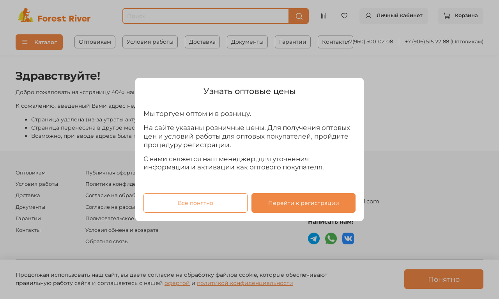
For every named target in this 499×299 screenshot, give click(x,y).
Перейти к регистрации (303, 202)
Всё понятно (195, 202)
